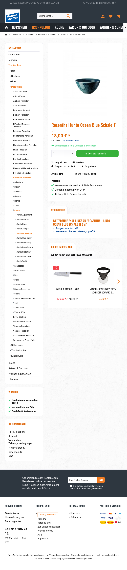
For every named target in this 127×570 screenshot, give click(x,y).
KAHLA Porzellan (21, 159)
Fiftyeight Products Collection (21, 125)
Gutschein (14, 54)
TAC (16, 303)
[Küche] (59, 27)
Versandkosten (56, 555)
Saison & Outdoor (18, 368)
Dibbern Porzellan (21, 115)
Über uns (13, 379)
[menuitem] (118, 16)
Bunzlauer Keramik (21, 110)
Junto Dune (21, 224)
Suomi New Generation (24, 298)
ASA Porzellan (19, 106)
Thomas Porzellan (21, 326)
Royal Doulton (19, 317)
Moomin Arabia (20, 154)
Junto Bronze (22, 219)
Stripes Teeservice (22, 289)
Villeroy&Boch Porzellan (23, 335)
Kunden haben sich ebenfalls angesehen (71, 254)
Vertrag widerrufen (48, 514)
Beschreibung (58, 210)
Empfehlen (89, 166)
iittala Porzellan (20, 150)
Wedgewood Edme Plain (24, 340)
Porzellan (16, 86)
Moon (17, 280)
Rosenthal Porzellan (22, 178)
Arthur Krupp (19, 96)
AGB (10, 456)
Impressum (43, 538)
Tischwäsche (18, 350)
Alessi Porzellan (20, 92)
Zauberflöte (19, 312)
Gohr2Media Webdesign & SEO (78, 559)
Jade (16, 205)
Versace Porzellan (21, 331)
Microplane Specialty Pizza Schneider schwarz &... (103, 290)
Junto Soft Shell (23, 256)
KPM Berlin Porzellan (22, 164)
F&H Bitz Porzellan (21, 119)
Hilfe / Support (16, 431)
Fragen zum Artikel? (63, 166)
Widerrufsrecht (16, 447)
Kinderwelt (17, 355)
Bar (13, 70)
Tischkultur (14, 65)
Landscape (19, 266)
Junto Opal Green (24, 238)
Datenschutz (15, 452)
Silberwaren (17, 345)
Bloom (17, 187)
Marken (12, 60)
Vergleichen (59, 162)
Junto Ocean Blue (24, 233)
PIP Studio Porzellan (22, 173)
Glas (13, 81)
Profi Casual (19, 284)
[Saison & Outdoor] (82, 27)
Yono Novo (19, 308)
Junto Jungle (22, 229)
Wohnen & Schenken (19, 373)
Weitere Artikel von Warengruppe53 (74, 231)
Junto (17, 210)
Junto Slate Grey (23, 252)
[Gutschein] (19, 27)
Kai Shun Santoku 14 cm (67, 289)
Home (17, 201)
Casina (17, 196)
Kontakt (12, 436)
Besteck (15, 76)
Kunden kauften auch (62, 247)
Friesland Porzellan (21, 131)
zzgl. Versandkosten (71, 140)
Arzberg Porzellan (21, 101)
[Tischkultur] (40, 27)
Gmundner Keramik (22, 140)
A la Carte (18, 182)
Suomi (17, 294)
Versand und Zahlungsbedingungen (20, 442)
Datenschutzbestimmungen (90, 486)
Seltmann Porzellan (22, 322)
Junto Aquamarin (24, 215)
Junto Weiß (21, 261)
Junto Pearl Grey (23, 243)
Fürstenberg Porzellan (23, 136)
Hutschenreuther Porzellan (25, 145)
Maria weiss (19, 270)
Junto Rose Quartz (24, 247)
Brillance (18, 191)
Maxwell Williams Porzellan (25, 168)
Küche (11, 362)
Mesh (16, 275)
